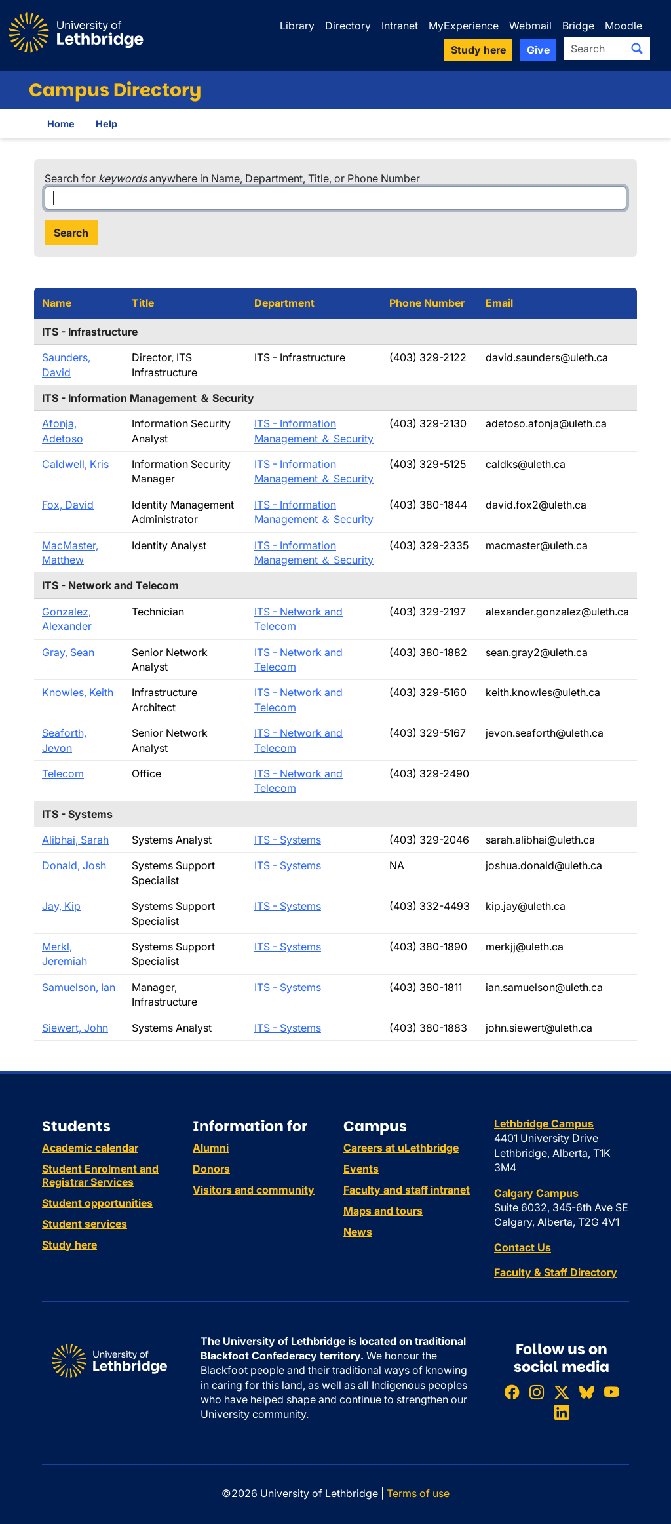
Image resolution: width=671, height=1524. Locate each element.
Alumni (211, 1147)
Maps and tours (383, 1210)
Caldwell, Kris (75, 464)
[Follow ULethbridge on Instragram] (536, 1392)
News (357, 1231)
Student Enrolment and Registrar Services (100, 1175)
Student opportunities (97, 1202)
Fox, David (68, 504)
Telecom (63, 773)
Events (361, 1168)
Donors (211, 1168)
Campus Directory (115, 90)
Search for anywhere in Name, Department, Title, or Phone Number (232, 178)
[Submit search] (637, 48)
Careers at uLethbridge (401, 1147)
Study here (69, 1244)
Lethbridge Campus (544, 1123)
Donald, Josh (74, 865)
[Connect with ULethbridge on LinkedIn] (561, 1412)
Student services (84, 1223)
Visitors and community (254, 1189)
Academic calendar (90, 1147)
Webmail (530, 25)
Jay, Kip (61, 905)
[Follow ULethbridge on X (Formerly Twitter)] (561, 1392)
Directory (348, 25)
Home (61, 123)
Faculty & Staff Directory (555, 1272)
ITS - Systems (287, 839)
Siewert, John (75, 1027)
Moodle (623, 25)
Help (106, 123)
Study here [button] (478, 49)
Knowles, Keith (77, 692)
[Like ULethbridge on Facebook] (511, 1392)
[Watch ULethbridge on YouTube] (611, 1392)
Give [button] (538, 49)
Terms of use (418, 1493)
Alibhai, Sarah (75, 839)
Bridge (578, 25)
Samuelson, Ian (78, 987)
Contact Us (522, 1247)
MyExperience (464, 25)
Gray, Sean (68, 652)
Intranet (399, 25)
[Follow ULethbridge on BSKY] (586, 1392)
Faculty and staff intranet (406, 1189)
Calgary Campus (536, 1193)
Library (297, 25)
